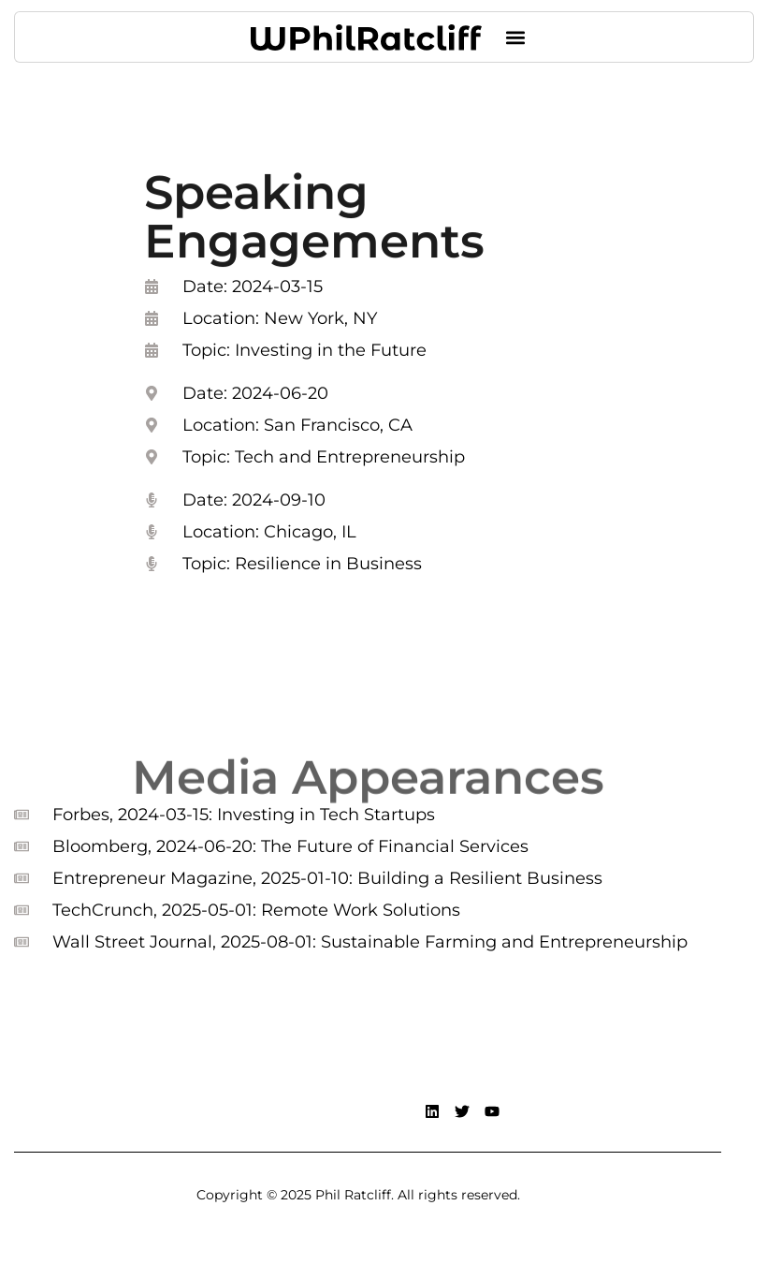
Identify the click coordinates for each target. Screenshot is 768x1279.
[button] (515, 37)
